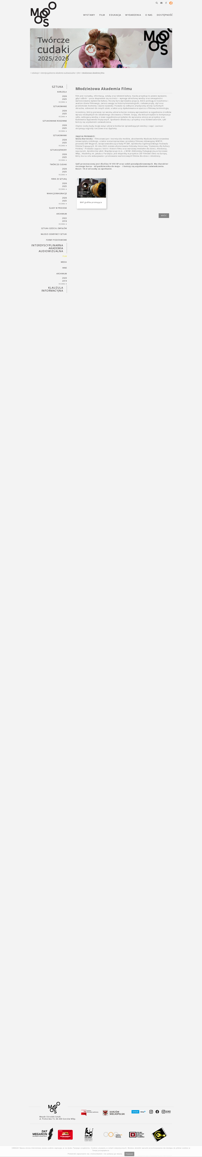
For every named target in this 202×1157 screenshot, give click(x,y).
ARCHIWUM (61, 214)
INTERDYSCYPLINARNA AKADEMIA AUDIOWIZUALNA (58, 73)
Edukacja (35, 73)
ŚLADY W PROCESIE (58, 208)
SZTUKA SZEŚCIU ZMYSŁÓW (54, 228)
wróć (164, 215)
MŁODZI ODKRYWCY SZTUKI (54, 234)
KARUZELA (62, 92)
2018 (64, 221)
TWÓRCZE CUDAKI (58, 164)
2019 (64, 281)
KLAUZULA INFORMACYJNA (52, 289)
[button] (156, 3)
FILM (78, 73)
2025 (64, 99)
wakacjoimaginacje (57, 193)
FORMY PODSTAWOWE (56, 240)
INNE (64, 268)
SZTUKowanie (60, 106)
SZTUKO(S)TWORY (58, 150)
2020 (64, 278)
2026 (64, 96)
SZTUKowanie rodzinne (55, 121)
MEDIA (64, 262)
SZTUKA (57, 86)
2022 (64, 218)
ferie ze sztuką (59, 179)
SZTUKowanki (60, 135)
